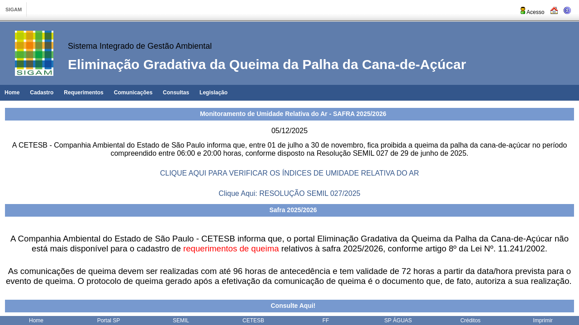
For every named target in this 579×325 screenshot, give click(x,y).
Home (12, 92)
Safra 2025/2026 (293, 210)
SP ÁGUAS (398, 320)
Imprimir (542, 320)
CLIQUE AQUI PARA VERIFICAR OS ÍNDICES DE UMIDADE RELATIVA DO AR (289, 173)
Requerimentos (83, 92)
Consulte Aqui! (293, 305)
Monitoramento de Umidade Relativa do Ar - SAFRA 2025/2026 (293, 113)
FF (326, 320)
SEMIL (181, 320)
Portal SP (108, 320)
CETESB (253, 320)
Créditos (470, 320)
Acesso (531, 12)
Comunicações (133, 92)
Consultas (176, 92)
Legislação (213, 92)
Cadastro (41, 92)
